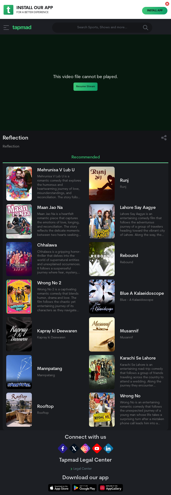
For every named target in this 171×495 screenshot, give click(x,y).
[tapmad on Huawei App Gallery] (110, 487)
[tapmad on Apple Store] (59, 487)
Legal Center (81, 469)
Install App (155, 10)
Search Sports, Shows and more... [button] (112, 27)
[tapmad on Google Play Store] (84, 487)
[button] (167, 4)
